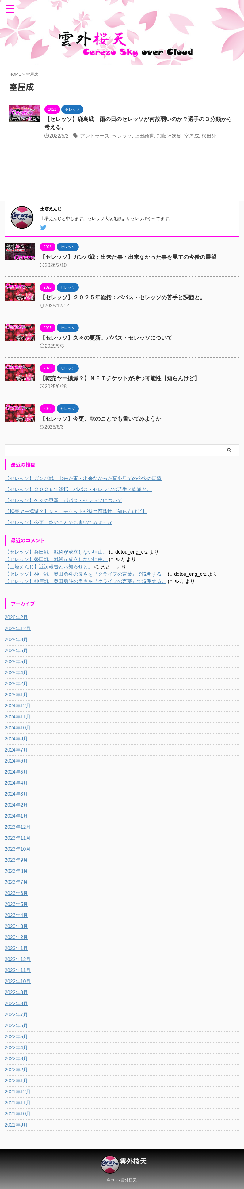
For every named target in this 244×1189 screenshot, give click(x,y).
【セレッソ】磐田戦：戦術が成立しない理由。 (56, 552)
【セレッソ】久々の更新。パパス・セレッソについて (106, 338)
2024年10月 (18, 727)
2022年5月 (16, 1036)
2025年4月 (16, 672)
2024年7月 (16, 749)
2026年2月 (16, 617)
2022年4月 (16, 1047)
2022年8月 (16, 1003)
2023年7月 (16, 882)
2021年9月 (16, 1124)
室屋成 (191, 135)
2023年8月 (16, 871)
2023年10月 (18, 849)
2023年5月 (16, 904)
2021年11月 (18, 1102)
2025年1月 (16, 694)
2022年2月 (16, 1069)
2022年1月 (16, 1080)
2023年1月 (16, 948)
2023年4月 (16, 915)
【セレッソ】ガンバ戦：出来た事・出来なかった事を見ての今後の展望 (128, 257)
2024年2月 (16, 805)
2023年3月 (16, 926)
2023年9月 (16, 860)
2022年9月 (16, 992)
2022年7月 (16, 1014)
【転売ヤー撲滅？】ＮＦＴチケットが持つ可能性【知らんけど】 (120, 378)
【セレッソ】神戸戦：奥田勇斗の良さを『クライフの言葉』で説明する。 (85, 574)
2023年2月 (16, 937)
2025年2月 (16, 683)
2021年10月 (18, 1113)
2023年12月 (18, 827)
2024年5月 (16, 771)
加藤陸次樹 (169, 135)
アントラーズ (94, 135)
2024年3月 (16, 794)
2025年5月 (16, 661)
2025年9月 (16, 639)
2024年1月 (16, 816)
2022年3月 (16, 1058)
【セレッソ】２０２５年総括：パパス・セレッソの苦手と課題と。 (122, 297)
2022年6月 (16, 1025)
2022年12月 (18, 959)
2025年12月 (18, 628)
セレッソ (122, 135)
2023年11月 (18, 838)
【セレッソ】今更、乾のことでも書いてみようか (100, 419)
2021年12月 (18, 1091)
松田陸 (209, 135)
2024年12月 (18, 705)
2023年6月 (16, 893)
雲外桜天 (133, 1161)
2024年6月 (16, 760)
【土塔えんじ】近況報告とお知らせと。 (49, 566)
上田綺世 (144, 135)
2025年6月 (16, 650)
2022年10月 (18, 981)
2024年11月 (18, 716)
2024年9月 (16, 738)
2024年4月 (16, 783)
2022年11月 (18, 970)
